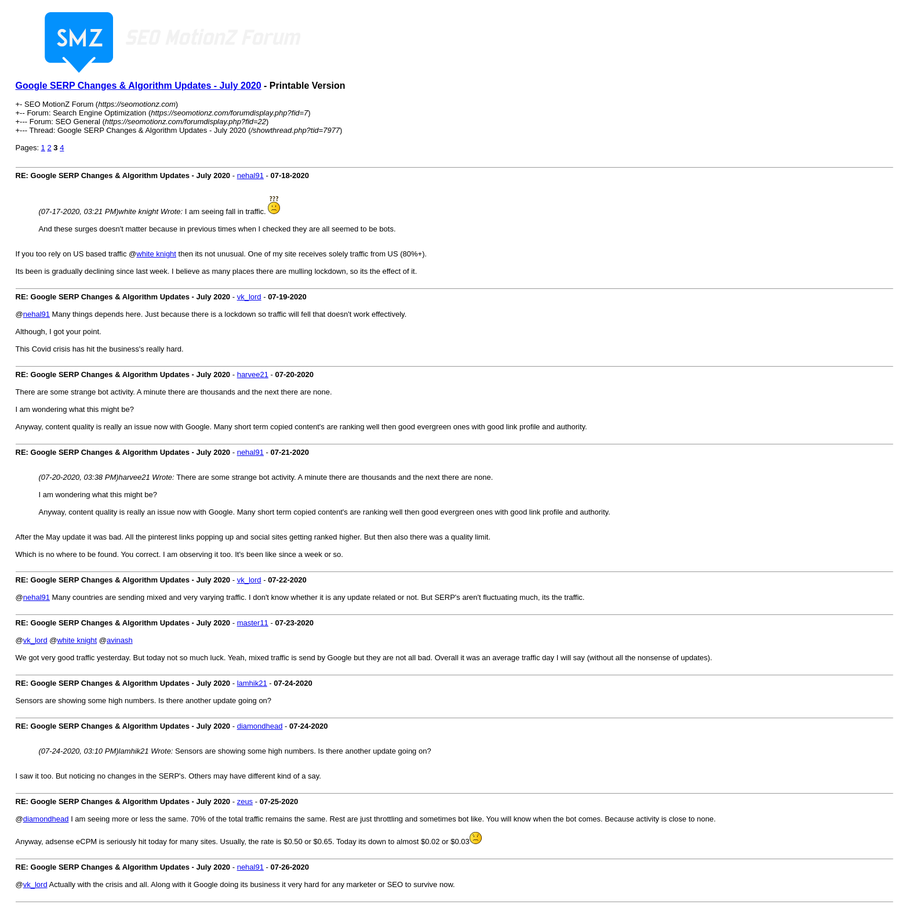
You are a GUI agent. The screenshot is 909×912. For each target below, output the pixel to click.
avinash (120, 640)
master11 (252, 622)
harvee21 (252, 374)
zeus (245, 801)
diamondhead (260, 726)
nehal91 (250, 175)
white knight (156, 253)
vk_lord (249, 296)
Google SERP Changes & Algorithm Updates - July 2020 (138, 86)
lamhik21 (252, 683)
